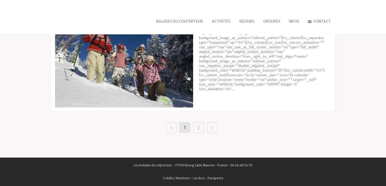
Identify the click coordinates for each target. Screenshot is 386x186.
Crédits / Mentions (176, 178)
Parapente (215, 178)
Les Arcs (199, 178)
